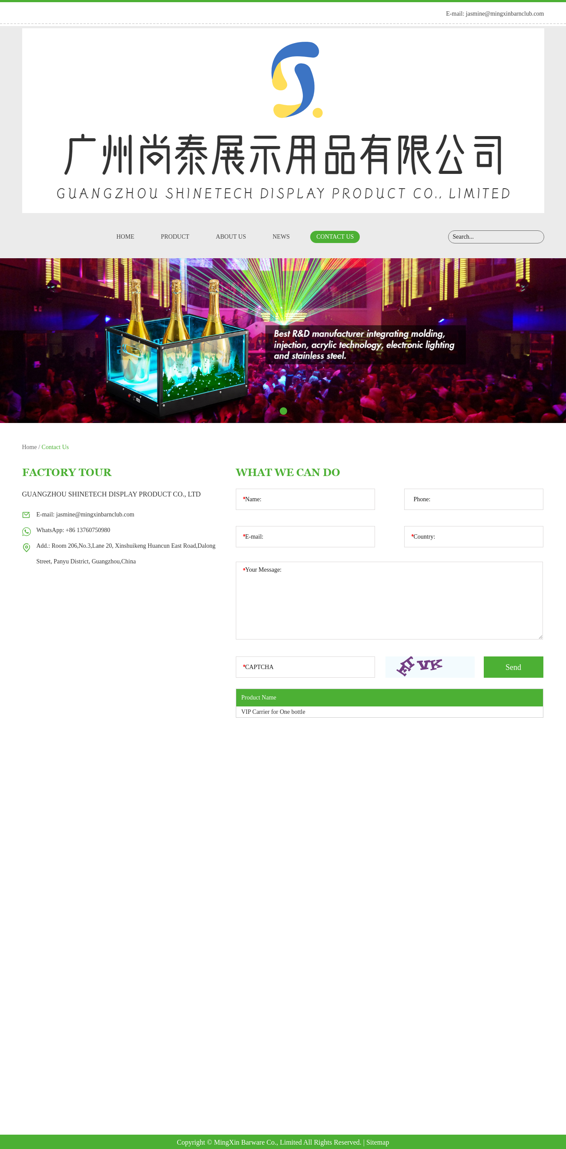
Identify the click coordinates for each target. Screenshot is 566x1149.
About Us (231, 236)
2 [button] (270, 411)
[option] (283, 340)
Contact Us (335, 236)
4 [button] (296, 411)
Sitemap (377, 1142)
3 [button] (283, 411)
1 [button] (257, 411)
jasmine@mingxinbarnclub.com (505, 13)
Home (125, 236)
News (281, 236)
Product (175, 236)
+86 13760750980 (88, 530)
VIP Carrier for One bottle (273, 712)
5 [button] (309, 411)
